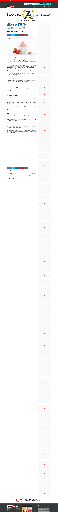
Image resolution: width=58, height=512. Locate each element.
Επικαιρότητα (36, 6)
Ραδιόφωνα (45, 6)
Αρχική (33, 6)
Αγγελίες (43, 6)
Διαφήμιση (14, 0)
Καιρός (40, 6)
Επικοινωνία (49, 6)
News (20, 32)
